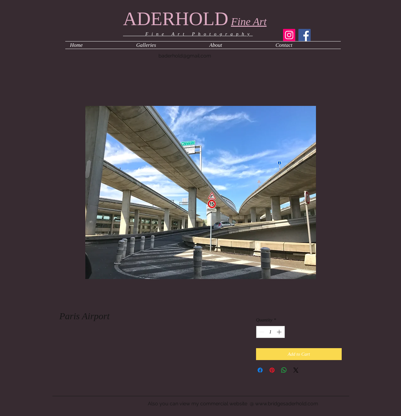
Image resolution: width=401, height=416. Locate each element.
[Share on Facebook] (260, 370)
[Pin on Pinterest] (272, 370)
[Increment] (279, 332)
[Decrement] (261, 332)
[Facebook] (304, 35)
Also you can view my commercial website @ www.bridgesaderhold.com (233, 404)
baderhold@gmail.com (184, 56)
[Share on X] (296, 370)
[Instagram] (289, 35)
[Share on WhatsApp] (284, 370)
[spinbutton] (270, 332)
